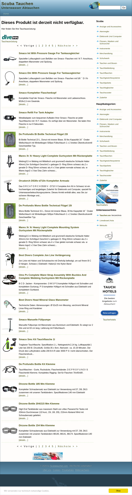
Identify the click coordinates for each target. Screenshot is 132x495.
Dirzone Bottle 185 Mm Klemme (37, 383)
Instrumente (105, 48)
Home (6, 14)
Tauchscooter (105, 92)
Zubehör (103, 97)
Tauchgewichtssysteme (110, 78)
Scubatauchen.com (59, 466)
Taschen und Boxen (108, 63)
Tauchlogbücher (106, 88)
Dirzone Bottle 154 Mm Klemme (37, 425)
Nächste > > (68, 45)
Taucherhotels (109, 318)
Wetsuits (103, 225)
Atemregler (104, 31)
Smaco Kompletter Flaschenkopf (37, 92)
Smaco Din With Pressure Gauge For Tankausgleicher (49, 73)
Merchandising (106, 53)
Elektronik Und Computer (111, 36)
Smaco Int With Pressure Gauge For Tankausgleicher (49, 53)
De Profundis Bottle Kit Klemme (37, 364)
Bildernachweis (82, 470)
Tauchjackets (105, 83)
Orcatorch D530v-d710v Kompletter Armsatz (44, 180)
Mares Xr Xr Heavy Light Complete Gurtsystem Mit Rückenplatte (55, 155)
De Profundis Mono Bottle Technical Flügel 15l (45, 205)
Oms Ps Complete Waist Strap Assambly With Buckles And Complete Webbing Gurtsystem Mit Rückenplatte (52, 276)
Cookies (56, 470)
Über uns (47, 470)
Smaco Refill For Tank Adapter (36, 112)
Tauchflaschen (106, 73)
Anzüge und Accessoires (110, 26)
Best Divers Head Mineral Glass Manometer (44, 299)
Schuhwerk (104, 58)
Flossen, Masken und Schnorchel (109, 42)
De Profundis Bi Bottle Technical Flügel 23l (43, 134)
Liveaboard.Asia (107, 220)
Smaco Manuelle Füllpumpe (35, 319)
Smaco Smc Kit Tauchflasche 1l (37, 339)
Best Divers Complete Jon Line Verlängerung (44, 255)
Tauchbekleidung (107, 68)
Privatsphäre (68, 470)
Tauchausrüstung (10, 40)
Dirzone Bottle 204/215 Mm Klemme (39, 403)
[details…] (23, 65)
